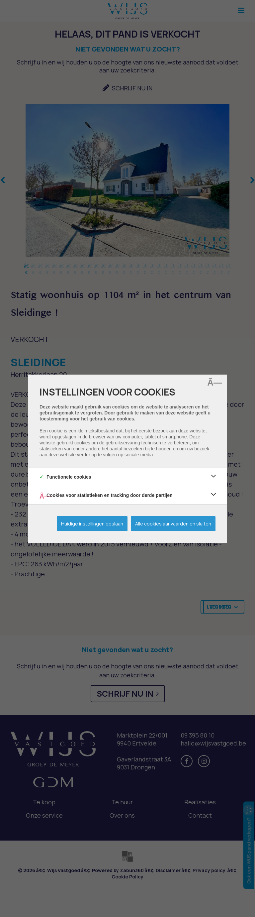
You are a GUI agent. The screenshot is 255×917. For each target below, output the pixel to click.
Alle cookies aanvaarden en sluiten (173, 523)
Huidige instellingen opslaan (92, 523)
